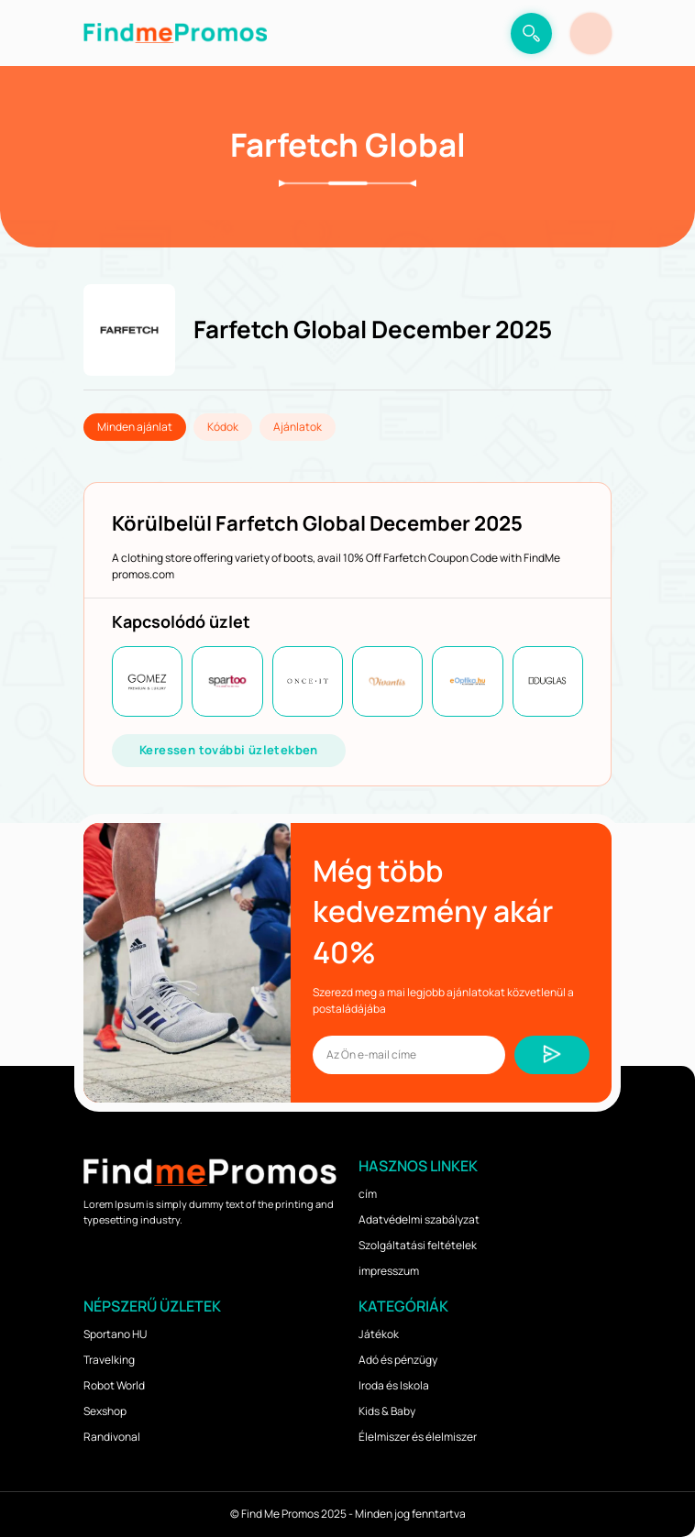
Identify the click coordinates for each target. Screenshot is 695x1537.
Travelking (109, 1359)
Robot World (114, 1385)
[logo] (175, 33)
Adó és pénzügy (398, 1359)
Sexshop (105, 1411)
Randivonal (111, 1436)
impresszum (389, 1271)
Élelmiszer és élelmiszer (418, 1436)
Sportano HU (115, 1334)
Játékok (379, 1334)
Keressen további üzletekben (228, 749)
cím (368, 1194)
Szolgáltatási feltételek (418, 1245)
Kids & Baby (387, 1411)
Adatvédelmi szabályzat (419, 1219)
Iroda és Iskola (394, 1385)
